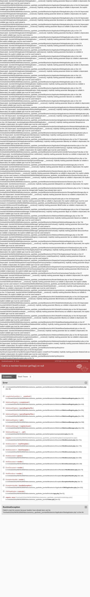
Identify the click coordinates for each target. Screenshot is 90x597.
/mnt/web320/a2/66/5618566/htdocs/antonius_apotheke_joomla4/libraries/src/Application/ (42, 487)
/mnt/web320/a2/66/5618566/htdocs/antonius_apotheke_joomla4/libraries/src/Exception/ (42, 476)
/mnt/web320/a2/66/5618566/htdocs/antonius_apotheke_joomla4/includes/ (33, 493)
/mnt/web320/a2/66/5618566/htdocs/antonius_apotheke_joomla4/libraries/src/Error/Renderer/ (42, 470)
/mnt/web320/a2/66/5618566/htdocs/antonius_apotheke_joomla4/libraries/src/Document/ (41, 440)
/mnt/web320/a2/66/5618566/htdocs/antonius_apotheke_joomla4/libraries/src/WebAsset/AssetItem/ (46, 387)
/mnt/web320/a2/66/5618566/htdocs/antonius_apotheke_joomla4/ (31, 499)
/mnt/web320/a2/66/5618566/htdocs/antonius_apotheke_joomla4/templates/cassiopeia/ (37, 434)
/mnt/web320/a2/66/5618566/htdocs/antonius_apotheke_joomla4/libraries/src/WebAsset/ (42, 398)
